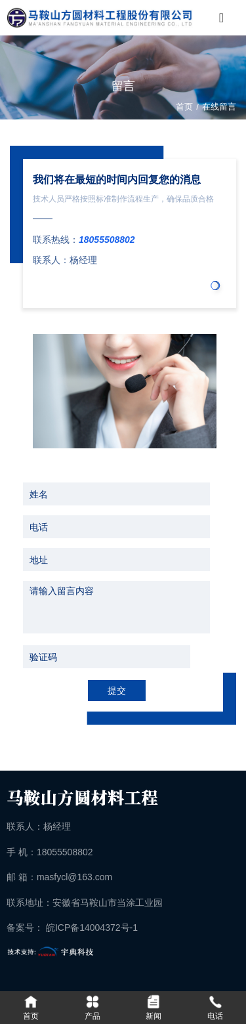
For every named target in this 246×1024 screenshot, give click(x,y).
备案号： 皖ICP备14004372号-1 (72, 927)
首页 (185, 107)
